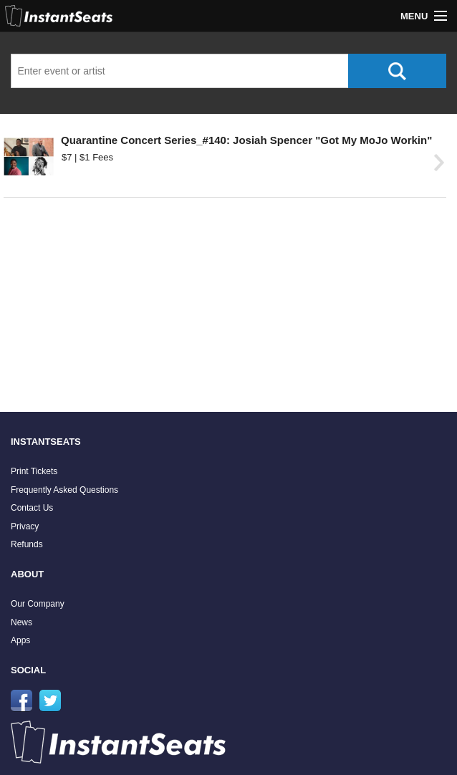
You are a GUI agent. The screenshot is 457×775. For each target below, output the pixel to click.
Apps (20, 640)
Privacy (25, 526)
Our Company (37, 604)
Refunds (27, 544)
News (21, 622)
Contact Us (32, 508)
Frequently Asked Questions (64, 490)
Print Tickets (34, 471)
